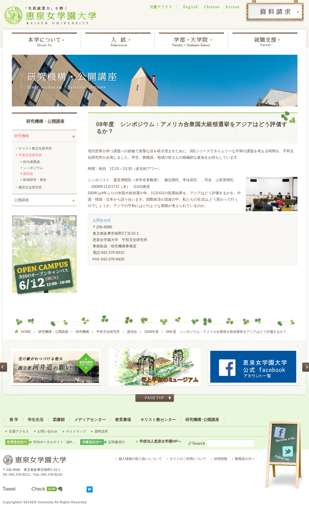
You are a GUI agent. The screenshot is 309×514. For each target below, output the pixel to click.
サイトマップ (76, 431)
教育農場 (123, 419)
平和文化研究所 (30, 155)
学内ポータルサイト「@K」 (54, 442)
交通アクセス (19, 431)
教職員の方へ (245, 459)
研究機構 (21, 136)
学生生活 (35, 419)
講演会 (28, 173)
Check (38, 489)
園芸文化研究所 (30, 187)
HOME (26, 331)
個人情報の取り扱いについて (140, 459)
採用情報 (220, 459)
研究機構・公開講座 (45, 121)
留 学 (14, 419)
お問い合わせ (47, 431)
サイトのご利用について (188, 459)
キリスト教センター (158, 419)
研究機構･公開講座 (202, 419)
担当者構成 (31, 162)
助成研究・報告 (34, 179)
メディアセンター (90, 419)
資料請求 (101, 431)
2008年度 (151, 331)
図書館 (59, 419)
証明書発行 (116, 442)
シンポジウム (33, 168)
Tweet (9, 489)
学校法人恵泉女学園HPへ (160, 441)
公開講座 (21, 200)
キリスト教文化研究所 (35, 148)
